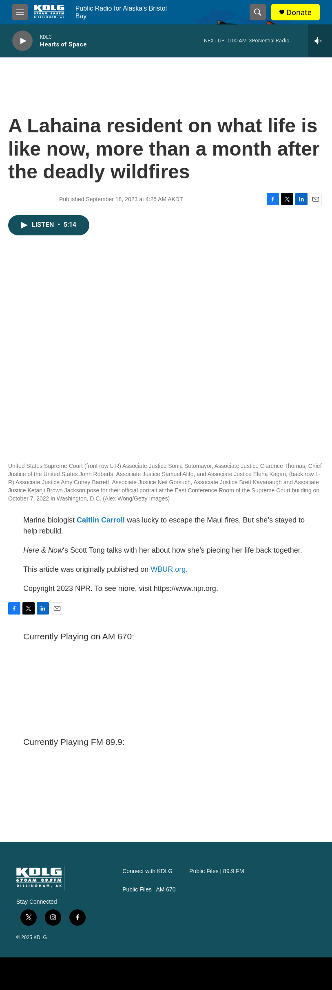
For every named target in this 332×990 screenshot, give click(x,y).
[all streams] (320, 40)
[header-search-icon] (258, 12)
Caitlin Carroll (101, 520)
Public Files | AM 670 (148, 890)
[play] (22, 41)
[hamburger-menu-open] (20, 12)
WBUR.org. (169, 569)
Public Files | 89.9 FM (216, 871)
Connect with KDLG (147, 871)
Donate (299, 12)
